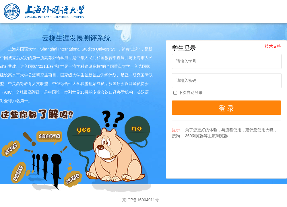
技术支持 (273, 46)
